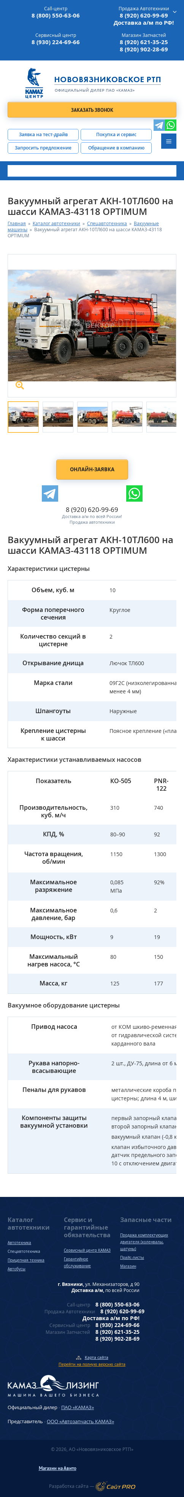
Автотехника (19, 1242)
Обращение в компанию (116, 148)
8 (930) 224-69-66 (56, 42)
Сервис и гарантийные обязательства (87, 1227)
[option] (21, 415)
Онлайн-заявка (92, 469)
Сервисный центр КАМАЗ (87, 1250)
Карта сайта (96, 1357)
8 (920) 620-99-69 (144, 15)
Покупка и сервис (116, 134)
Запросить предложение (43, 148)
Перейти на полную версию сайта (92, 1364)
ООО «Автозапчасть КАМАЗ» (80, 1421)
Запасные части (146, 1220)
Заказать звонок (92, 110)
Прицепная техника (26, 1260)
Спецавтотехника (107, 223)
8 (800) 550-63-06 (56, 15)
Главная (17, 223)
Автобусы (16, 1268)
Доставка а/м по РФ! (144, 22)
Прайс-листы (132, 1257)
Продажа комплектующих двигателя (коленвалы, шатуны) (144, 1241)
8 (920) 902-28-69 (144, 49)
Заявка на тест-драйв (43, 134)
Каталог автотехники (56, 223)
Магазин (128, 1266)
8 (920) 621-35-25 (144, 42)
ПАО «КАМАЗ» (77, 1407)
